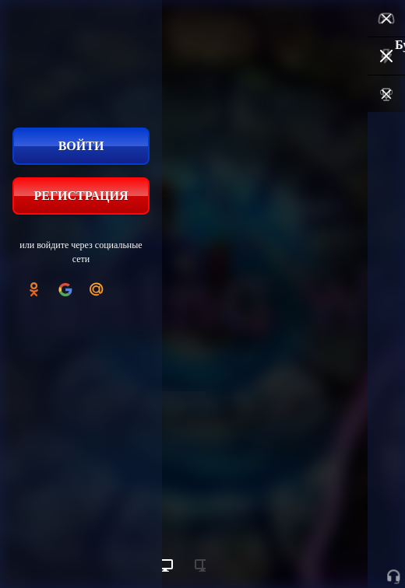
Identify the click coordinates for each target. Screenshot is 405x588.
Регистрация (80, 195)
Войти (81, 145)
